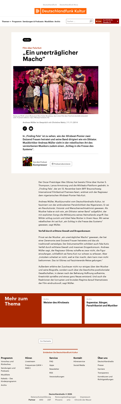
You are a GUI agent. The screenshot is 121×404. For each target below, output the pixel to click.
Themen (5, 21)
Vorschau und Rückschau (7, 362)
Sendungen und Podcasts (8, 369)
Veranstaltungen (56, 376)
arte (68, 400)
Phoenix (59, 400)
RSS (51, 373)
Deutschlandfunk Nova (69, 5)
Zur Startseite (45, 341)
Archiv (57, 21)
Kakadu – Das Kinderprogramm (8, 379)
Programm (17, 21)
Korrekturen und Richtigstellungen (105, 377)
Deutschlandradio (106, 361)
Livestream (30, 361)
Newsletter (54, 369)
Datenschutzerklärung (41, 397)
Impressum (85, 397)
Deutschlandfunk (50, 5)
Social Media (79, 365)
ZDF (49, 400)
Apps (51, 365)
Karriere (101, 369)
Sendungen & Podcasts (33, 21)
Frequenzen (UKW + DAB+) (34, 366)
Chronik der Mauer (83, 400)
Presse (101, 365)
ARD (41, 400)
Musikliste (49, 21)
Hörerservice (79, 361)
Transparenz (103, 373)
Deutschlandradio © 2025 (60, 394)
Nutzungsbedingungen (65, 397)
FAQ (51, 361)
